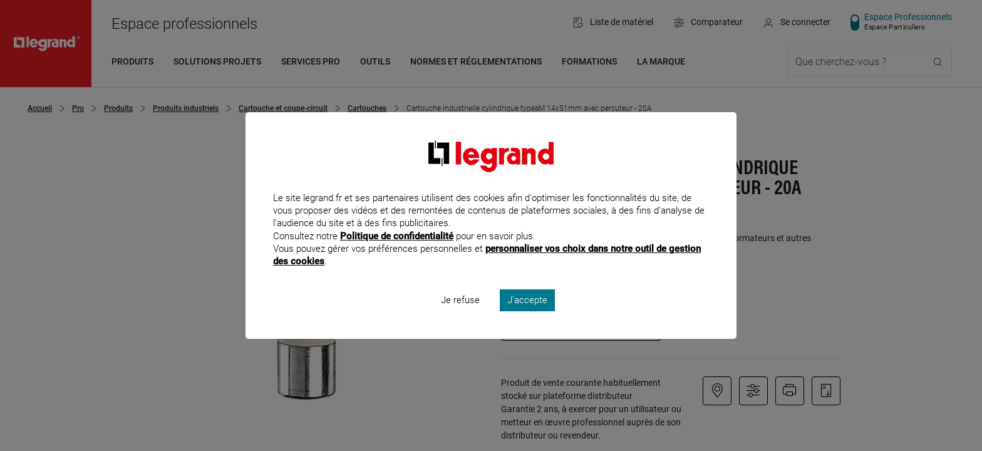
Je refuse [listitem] (460, 317)
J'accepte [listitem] (527, 317)
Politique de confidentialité (396, 252)
